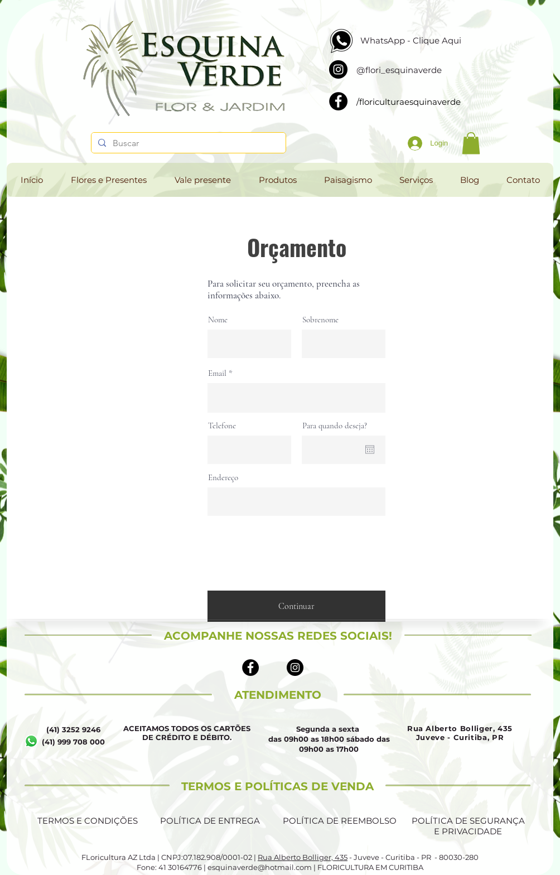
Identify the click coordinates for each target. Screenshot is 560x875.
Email (217, 373)
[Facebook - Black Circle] (250, 667)
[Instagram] (338, 69)
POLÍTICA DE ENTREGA (210, 820)
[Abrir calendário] (369, 449)
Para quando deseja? (334, 426)
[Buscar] (187, 143)
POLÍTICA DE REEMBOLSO (340, 820)
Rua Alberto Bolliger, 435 (302, 857)
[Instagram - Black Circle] (295, 667)
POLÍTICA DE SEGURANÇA (468, 820)
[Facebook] (338, 101)
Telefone (222, 426)
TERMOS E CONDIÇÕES (87, 820)
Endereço (223, 477)
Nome (218, 320)
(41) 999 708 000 (73, 741)
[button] (471, 143)
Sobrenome (320, 320)
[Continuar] (296, 606)
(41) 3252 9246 (73, 729)
